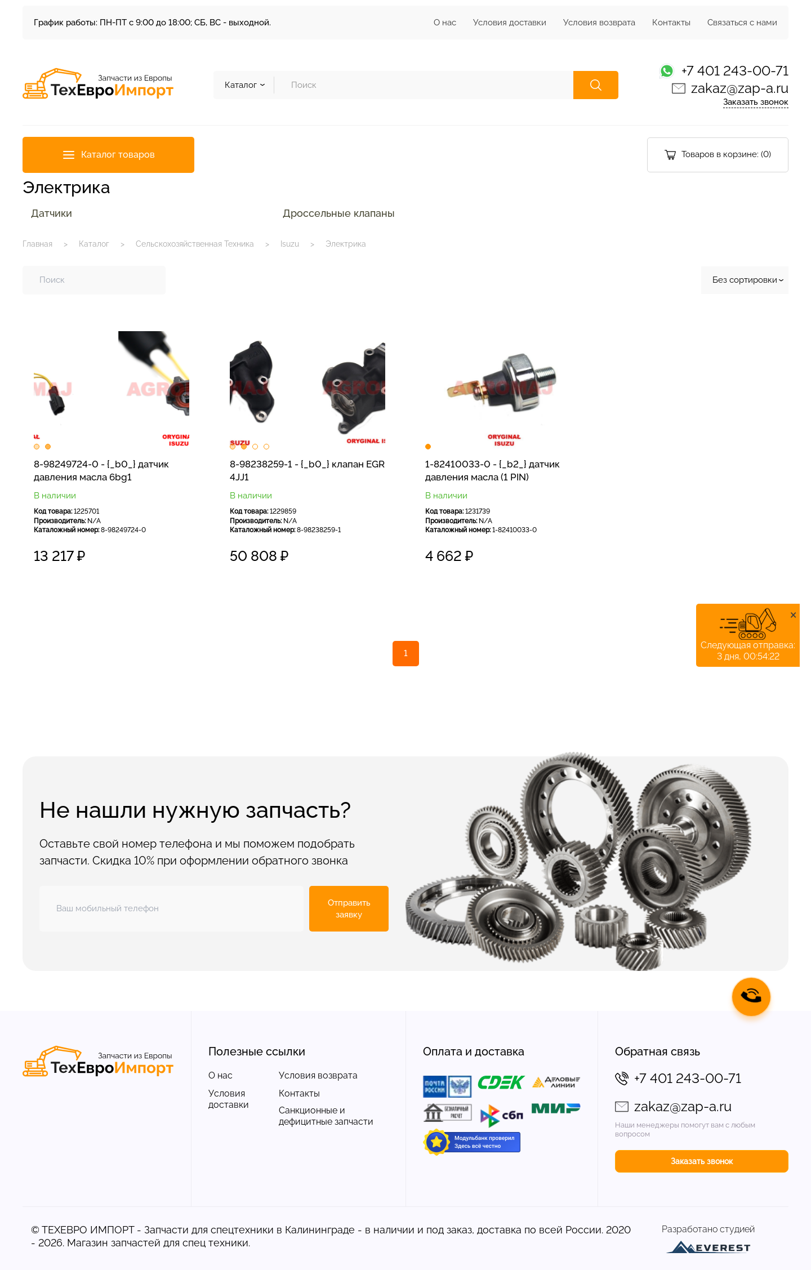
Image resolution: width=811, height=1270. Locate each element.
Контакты (671, 22)
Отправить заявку (349, 909)
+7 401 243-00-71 (734, 71)
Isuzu (289, 243)
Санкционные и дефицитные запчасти (326, 1116)
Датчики (51, 213)
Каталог (94, 243)
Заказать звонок (755, 102)
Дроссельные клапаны (339, 213)
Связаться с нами (742, 22)
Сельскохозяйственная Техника (195, 243)
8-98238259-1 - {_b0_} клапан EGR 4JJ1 (307, 470)
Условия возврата (599, 22)
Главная (37, 243)
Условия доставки (509, 22)
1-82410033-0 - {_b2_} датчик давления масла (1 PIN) (492, 470)
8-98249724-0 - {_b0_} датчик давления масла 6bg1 (101, 470)
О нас (445, 22)
